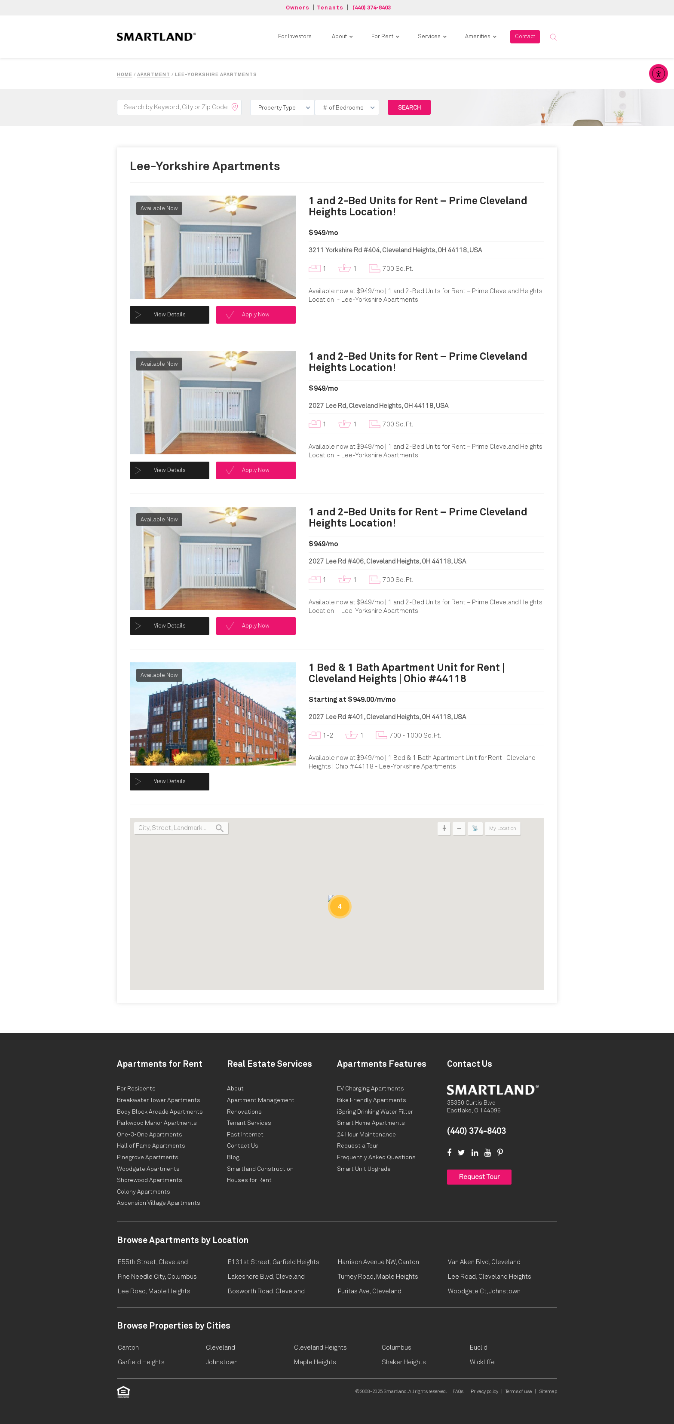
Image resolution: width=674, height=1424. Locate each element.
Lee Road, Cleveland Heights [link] (489, 1277)
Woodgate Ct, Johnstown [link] (484, 1291)
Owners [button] (297, 8)
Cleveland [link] (220, 1347)
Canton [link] (128, 1347)
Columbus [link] (396, 1347)
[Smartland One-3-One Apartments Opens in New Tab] (149, 1135)
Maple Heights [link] (315, 1362)
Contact (525, 37)
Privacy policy (484, 1391)
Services (429, 37)
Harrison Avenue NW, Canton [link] (378, 1262)
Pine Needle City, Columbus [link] (157, 1277)
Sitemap (548, 1391)
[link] (156, 36)
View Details (170, 315)
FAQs (458, 1391)
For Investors (295, 37)
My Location (502, 828)
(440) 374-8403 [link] (476, 1131)
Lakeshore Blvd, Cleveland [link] (266, 1277)
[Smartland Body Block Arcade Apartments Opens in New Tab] (160, 1112)
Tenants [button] (330, 8)
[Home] (493, 1089)
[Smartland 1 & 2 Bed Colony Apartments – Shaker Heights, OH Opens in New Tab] (143, 1192)
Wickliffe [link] (482, 1362)
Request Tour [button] (479, 1176)
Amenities (477, 37)
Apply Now (256, 315)
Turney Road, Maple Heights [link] (378, 1277)
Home (124, 74)
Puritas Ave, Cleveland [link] (369, 1291)
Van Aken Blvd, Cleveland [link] (484, 1262)
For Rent (382, 37)
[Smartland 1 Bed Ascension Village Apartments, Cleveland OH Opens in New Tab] (158, 1203)
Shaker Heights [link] (404, 1362)
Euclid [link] (478, 1347)
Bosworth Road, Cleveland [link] (266, 1291)
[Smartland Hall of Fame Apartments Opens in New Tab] (151, 1146)
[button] (553, 37)
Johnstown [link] (222, 1362)
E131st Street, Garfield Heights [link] (273, 1262)
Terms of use (519, 1391)
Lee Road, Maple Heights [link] (154, 1291)
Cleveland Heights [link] (320, 1347)
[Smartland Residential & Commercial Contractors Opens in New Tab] (260, 1169)
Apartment (153, 74)
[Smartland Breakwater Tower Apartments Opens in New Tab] (158, 1100)
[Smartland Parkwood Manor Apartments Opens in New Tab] (157, 1123)
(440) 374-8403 (371, 8)
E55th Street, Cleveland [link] (153, 1262)
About (339, 37)
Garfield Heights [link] (141, 1362)
